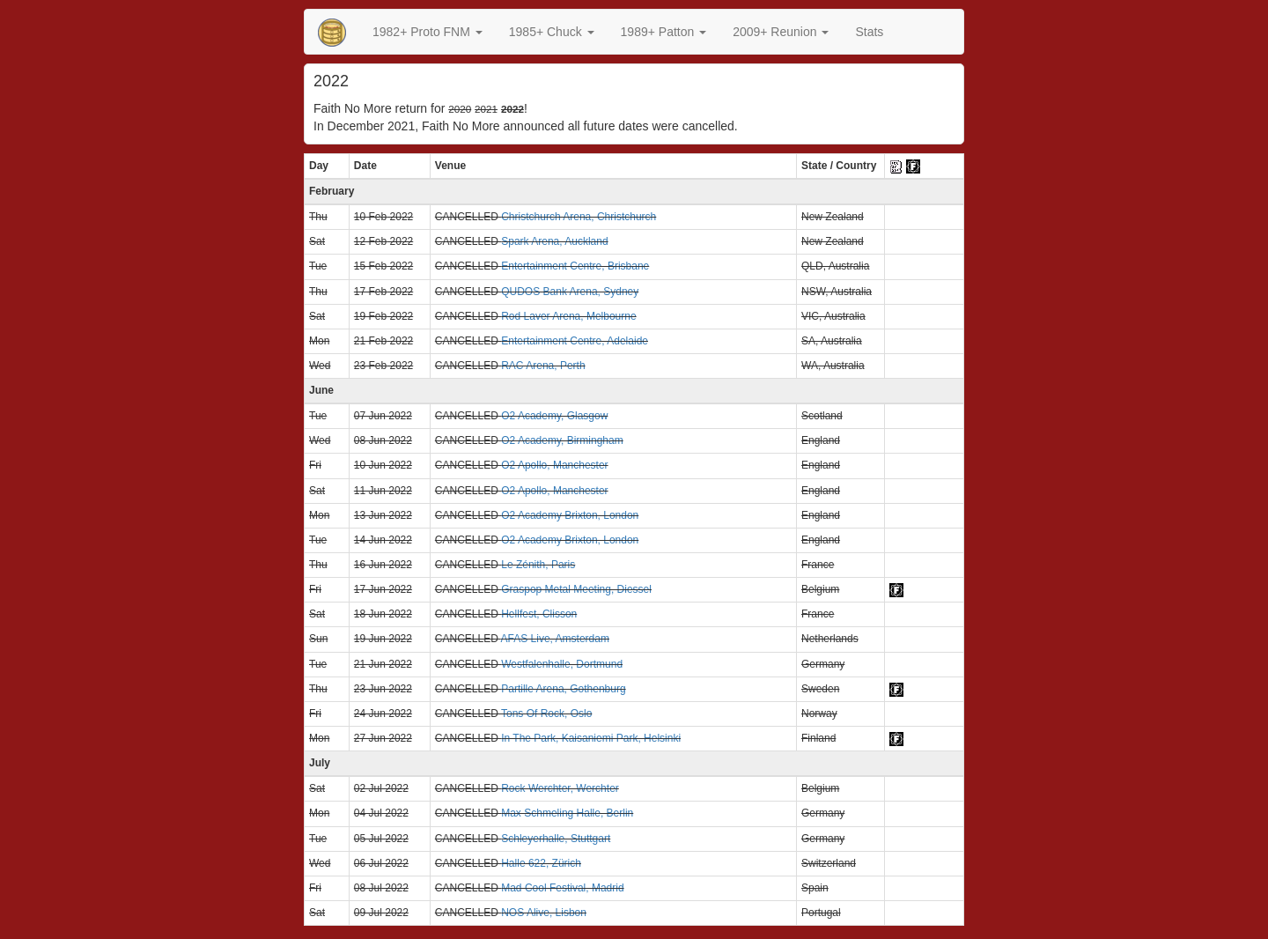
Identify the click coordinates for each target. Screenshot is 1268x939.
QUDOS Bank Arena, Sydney (569, 291)
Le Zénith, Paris (538, 564)
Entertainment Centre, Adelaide (574, 341)
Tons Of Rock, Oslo (546, 713)
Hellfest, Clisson (539, 614)
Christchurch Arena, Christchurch (578, 217)
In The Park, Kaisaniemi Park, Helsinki (591, 738)
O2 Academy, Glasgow (554, 416)
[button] (427, 32)
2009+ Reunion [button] (781, 32)
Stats (869, 32)
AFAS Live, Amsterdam (555, 638)
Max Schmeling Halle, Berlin (567, 813)
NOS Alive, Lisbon (543, 912)
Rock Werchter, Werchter (560, 788)
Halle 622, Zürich (541, 863)
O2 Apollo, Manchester (554, 465)
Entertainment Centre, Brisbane (575, 266)
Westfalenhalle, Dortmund (562, 664)
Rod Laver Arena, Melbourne (568, 316)
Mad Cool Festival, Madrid (562, 888)
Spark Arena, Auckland (554, 241)
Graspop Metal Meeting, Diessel (576, 589)
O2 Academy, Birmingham (562, 440)
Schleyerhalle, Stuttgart (555, 838)
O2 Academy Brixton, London (569, 515)
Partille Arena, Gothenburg (563, 689)
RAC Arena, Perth (543, 365)
